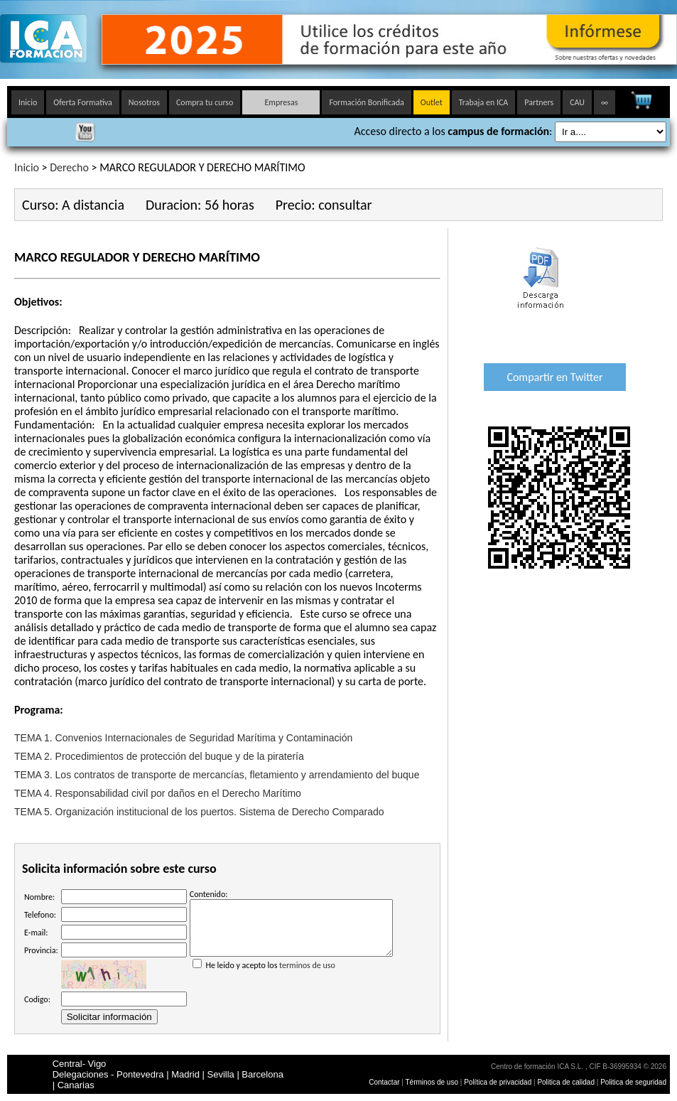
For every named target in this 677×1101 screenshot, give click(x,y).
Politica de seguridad (633, 1082)
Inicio (27, 102)
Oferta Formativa (82, 102)
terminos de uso (307, 976)
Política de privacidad (499, 1082)
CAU (577, 102)
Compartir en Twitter (554, 377)
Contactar (384, 1082)
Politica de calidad (566, 1082)
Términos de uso (432, 1082)
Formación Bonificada (366, 102)
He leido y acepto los (291, 970)
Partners (538, 102)
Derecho (69, 167)
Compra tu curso (204, 102)
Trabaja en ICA (484, 102)
